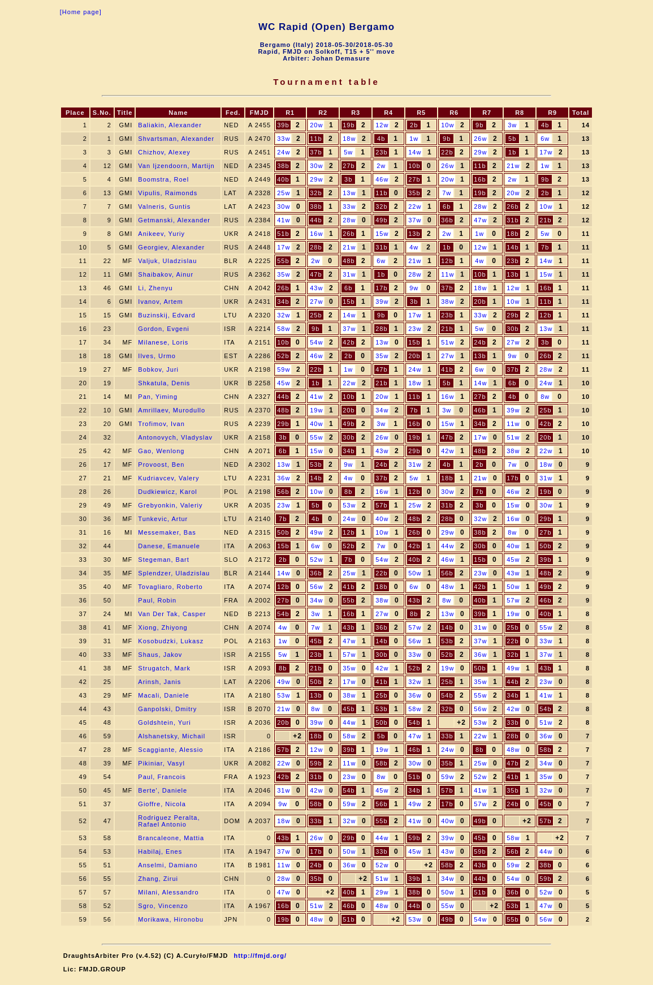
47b (316, 274)
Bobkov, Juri (158, 369)
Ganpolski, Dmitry (167, 709)
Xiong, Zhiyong (162, 627)
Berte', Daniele (162, 790)
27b (348, 165)
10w (447, 125)
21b (545, 220)
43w (316, 288)
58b (545, 749)
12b (447, 260)
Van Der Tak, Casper (172, 613)
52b (283, 355)
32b (316, 193)
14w (414, 152)
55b (283, 260)
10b (414, 165)
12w (381, 125)
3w (512, 125)
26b (512, 206)
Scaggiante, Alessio (170, 749)
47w (480, 220)
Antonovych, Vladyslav (175, 437)
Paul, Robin (157, 600)
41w (283, 220)
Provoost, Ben (161, 464)
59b (316, 763)
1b (512, 152)
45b (316, 641)
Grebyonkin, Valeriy (170, 505)
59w (283, 369)
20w (316, 125)
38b (283, 165)
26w (480, 138)
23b (381, 152)
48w (447, 586)
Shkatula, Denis (164, 383)
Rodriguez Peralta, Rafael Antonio (169, 821)
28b (316, 247)
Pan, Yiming (158, 396)
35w (283, 274)
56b (283, 491)
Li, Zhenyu (155, 288)
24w (283, 152)
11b (316, 138)
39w (381, 301)
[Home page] (81, 11)
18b (512, 233)
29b (512, 315)
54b (283, 613)
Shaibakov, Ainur (165, 274)
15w (381, 233)
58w (283, 328)
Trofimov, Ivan (161, 423)
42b (348, 342)
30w (316, 165)
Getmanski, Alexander (174, 220)
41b (447, 369)
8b (348, 491)
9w (413, 288)
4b (545, 125)
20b (480, 301)
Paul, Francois (161, 776)
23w (414, 328)
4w (413, 247)
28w (480, 206)
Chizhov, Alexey (164, 152)
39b (283, 125)
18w (349, 138)
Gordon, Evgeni (163, 328)
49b (381, 220)
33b (512, 722)
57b (381, 505)
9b (479, 125)
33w (283, 138)
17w (545, 152)
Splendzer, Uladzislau (174, 573)
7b (545, 247)
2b (414, 125)
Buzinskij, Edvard (166, 315)
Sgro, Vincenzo (163, 905)
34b (283, 301)
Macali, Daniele (163, 695)
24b (480, 342)
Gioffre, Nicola (162, 804)
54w (316, 342)
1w (413, 138)
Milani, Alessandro (168, 892)
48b (348, 260)
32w (283, 315)
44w (447, 546)
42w (447, 451)
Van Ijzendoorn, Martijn (176, 165)
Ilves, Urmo (157, 355)
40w (316, 423)
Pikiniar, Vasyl (161, 763)
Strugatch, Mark (164, 668)
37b (316, 152)
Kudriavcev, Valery (168, 478)
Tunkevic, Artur (163, 518)
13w (349, 193)
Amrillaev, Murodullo (171, 410)
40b (283, 179)
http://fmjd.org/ (260, 955)
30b (512, 328)
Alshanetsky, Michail (171, 736)
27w (316, 301)
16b (480, 179)
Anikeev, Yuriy (161, 233)
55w (316, 437)
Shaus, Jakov (160, 654)
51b (283, 233)
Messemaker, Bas (167, 532)
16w (316, 233)
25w (283, 193)
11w (447, 274)
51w (447, 342)
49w (316, 532)
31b (512, 220)
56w (316, 586)
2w (381, 165)
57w (513, 600)
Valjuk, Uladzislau (167, 260)
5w (348, 152)
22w (414, 206)
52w (316, 559)
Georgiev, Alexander (171, 247)
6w (545, 138)
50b (283, 532)
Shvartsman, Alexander (176, 138)
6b (447, 206)
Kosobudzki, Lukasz (171, 641)
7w (446, 193)
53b (316, 464)
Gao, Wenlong (161, 451)
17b (381, 288)
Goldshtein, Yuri (164, 722)
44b (316, 220)
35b (414, 193)
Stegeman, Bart (163, 559)
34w (381, 410)
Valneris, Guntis (164, 206)
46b (480, 410)
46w (381, 179)
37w (414, 220)
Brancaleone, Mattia (171, 838)
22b (447, 152)
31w (349, 274)
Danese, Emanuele (169, 546)
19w (316, 410)
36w (283, 478)
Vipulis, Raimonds (167, 193)
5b (512, 138)
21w (513, 165)
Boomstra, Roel (163, 179)
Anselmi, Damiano (167, 865)
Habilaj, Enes (160, 851)
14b (512, 247)
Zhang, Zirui (158, 878)
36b (447, 220)
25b (316, 315)
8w (545, 396)
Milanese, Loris (163, 342)
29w (480, 152)
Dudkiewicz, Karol (167, 491)
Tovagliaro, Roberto (170, 586)
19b (348, 125)
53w (349, 505)
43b (414, 600)
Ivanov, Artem (160, 301)
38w (447, 301)
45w (283, 383)
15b (348, 301)
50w (414, 573)
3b (348, 179)
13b (414, 233)
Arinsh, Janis (159, 681)
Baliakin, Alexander (170, 125)
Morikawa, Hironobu (171, 919)
